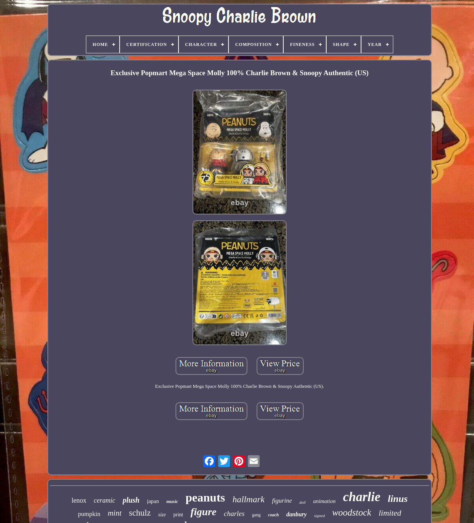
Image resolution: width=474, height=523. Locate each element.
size (162, 514)
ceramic (104, 500)
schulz (140, 512)
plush (131, 500)
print (178, 514)
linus (398, 498)
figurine (282, 500)
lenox (78, 500)
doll (302, 502)
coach (273, 514)
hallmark (249, 499)
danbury (296, 514)
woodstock (351, 512)
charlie (361, 497)
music (172, 501)
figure (203, 511)
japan (153, 501)
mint (114, 513)
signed (319, 515)
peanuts (205, 497)
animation (324, 501)
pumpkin (89, 513)
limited (389, 512)
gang (256, 514)
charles (234, 513)
